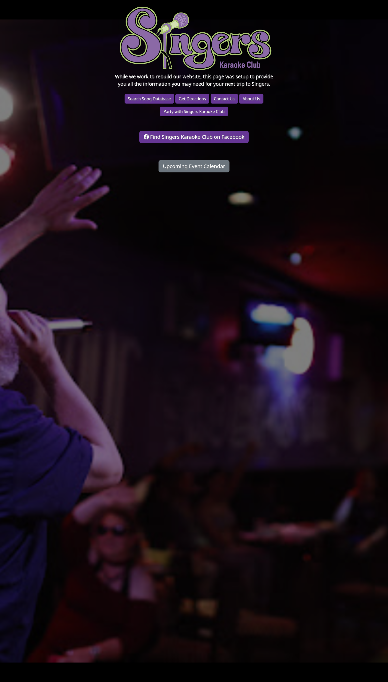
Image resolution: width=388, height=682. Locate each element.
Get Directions (192, 99)
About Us (251, 99)
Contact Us (224, 99)
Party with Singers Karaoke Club (194, 111)
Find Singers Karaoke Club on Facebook (194, 136)
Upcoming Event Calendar (194, 166)
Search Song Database (149, 99)
